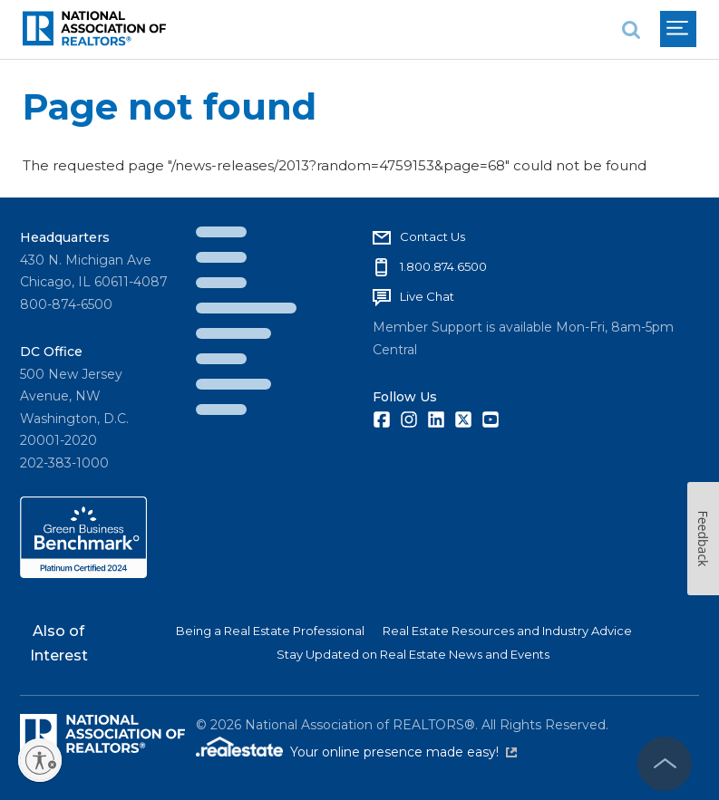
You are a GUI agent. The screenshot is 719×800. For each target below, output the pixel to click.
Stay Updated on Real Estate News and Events (413, 654)
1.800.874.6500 (443, 266)
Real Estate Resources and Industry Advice (507, 630)
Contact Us (432, 236)
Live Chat (427, 296)
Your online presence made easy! (403, 752)
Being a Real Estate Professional (270, 630)
